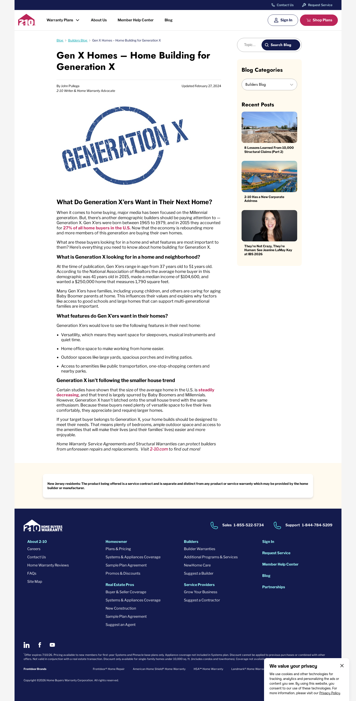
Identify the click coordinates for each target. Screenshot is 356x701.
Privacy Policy (329, 693)
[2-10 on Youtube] (52, 645)
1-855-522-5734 (249, 525)
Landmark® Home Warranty (249, 669)
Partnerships (273, 587)
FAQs (31, 573)
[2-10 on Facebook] (39, 645)
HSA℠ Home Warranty (208, 669)
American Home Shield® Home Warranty (159, 669)
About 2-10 (37, 541)
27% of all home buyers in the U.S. (97, 227)
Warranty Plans (60, 20)
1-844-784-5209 (317, 525)
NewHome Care (197, 565)
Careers (33, 549)
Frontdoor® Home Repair (109, 669)
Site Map (34, 581)
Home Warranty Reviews (48, 565)
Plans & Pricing (118, 549)
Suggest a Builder (198, 573)
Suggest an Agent (121, 625)
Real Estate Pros (120, 585)
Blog (169, 20)
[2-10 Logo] (27, 24)
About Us (99, 20)
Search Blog (281, 44)
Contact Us (285, 5)
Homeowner (116, 541)
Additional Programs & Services (211, 557)
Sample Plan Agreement (126, 565)
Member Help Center (136, 20)
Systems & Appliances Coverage (133, 557)
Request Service (320, 5)
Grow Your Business (200, 592)
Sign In (286, 20)
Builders (191, 541)
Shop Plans (322, 20)
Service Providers (199, 585)
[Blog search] (251, 44)
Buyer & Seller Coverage (126, 592)
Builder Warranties (199, 549)
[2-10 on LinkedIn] (27, 645)
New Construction (121, 608)
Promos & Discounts (123, 573)
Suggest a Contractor (202, 600)
